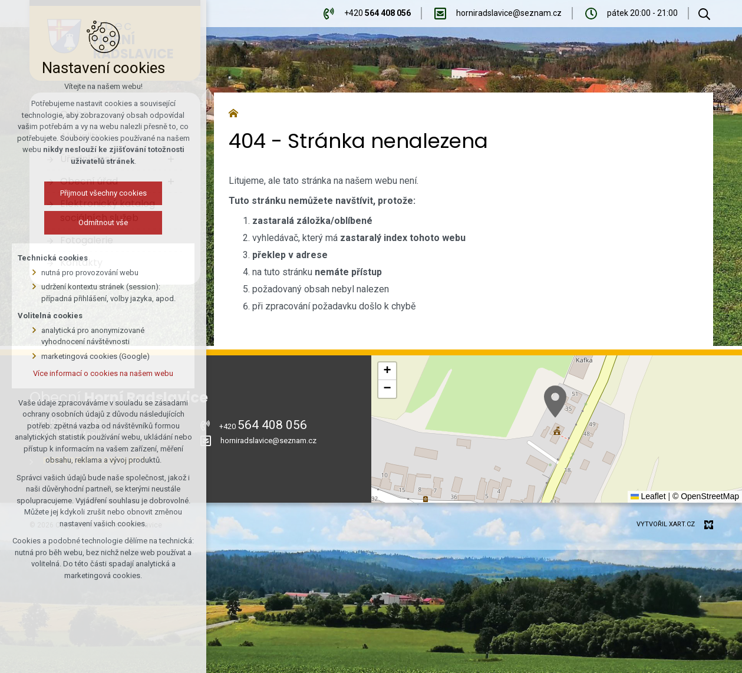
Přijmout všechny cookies (103, 193)
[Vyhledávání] (704, 13)
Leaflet (648, 496)
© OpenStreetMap (705, 496)
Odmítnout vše (103, 222)
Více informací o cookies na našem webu (103, 373)
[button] (555, 402)
